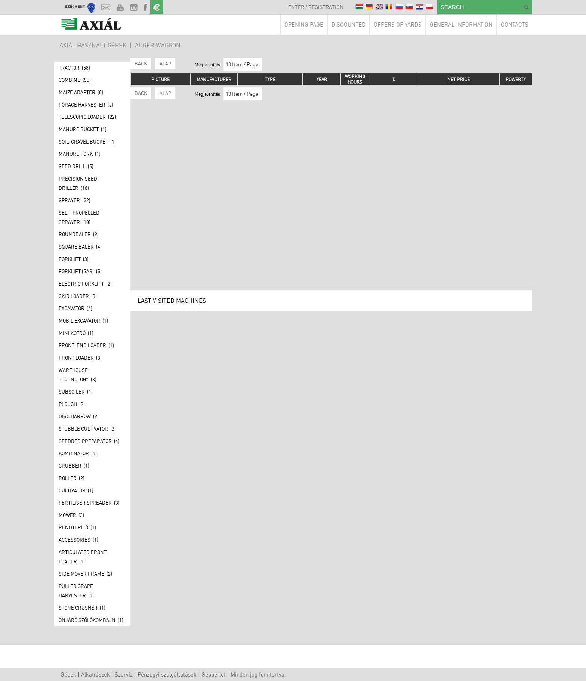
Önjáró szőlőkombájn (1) (91, 620)
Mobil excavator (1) (83, 321)
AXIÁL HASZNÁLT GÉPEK (92, 45)
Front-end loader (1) (86, 345)
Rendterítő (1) (77, 527)
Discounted (348, 24)
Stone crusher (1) (82, 608)
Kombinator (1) (78, 453)
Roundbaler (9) (79, 234)
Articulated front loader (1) (83, 556)
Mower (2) (71, 515)
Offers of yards (398, 24)
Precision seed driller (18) (78, 183)
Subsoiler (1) (76, 392)
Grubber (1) (74, 466)
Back (141, 64)
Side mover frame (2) (85, 574)
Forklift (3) (74, 259)
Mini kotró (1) (76, 333)
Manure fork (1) (80, 154)
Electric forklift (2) (85, 284)
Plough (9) (72, 404)
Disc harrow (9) (79, 416)
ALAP (165, 64)
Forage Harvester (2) (86, 105)
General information (461, 24)
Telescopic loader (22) (87, 117)
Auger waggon (158, 45)
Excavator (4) (75, 308)
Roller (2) (71, 478)
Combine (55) (75, 80)
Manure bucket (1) (83, 129)
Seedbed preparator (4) (89, 441)
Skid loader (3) (78, 296)
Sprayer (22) (74, 200)
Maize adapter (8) (81, 92)
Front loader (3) (80, 358)
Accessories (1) (78, 540)
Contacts (514, 24)
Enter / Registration (315, 7)
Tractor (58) (74, 68)
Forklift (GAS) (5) (80, 271)
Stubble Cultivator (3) (87, 429)
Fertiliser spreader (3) (89, 503)
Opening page (303, 24)
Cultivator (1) (76, 490)
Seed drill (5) (76, 166)
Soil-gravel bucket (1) (87, 142)
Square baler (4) (80, 247)
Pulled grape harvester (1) (76, 590)
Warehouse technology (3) (77, 374)
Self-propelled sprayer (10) (79, 217)
